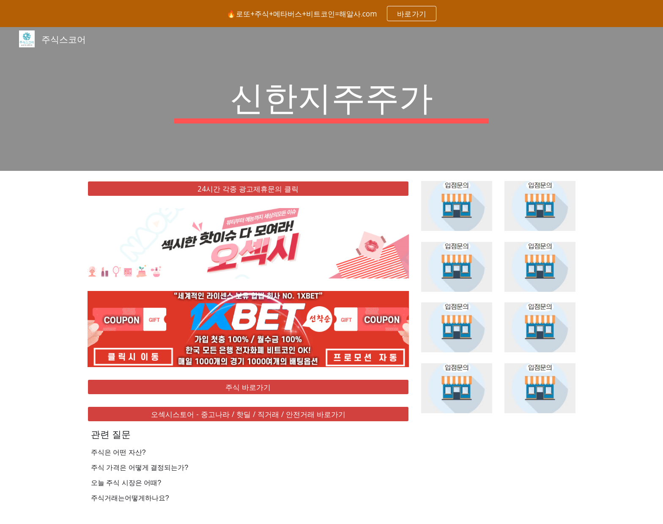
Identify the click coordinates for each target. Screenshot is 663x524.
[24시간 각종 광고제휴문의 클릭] (248, 189)
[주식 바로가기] (248, 387)
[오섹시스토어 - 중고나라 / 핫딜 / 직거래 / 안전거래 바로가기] (248, 414)
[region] (331, 13)
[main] (331, 99)
